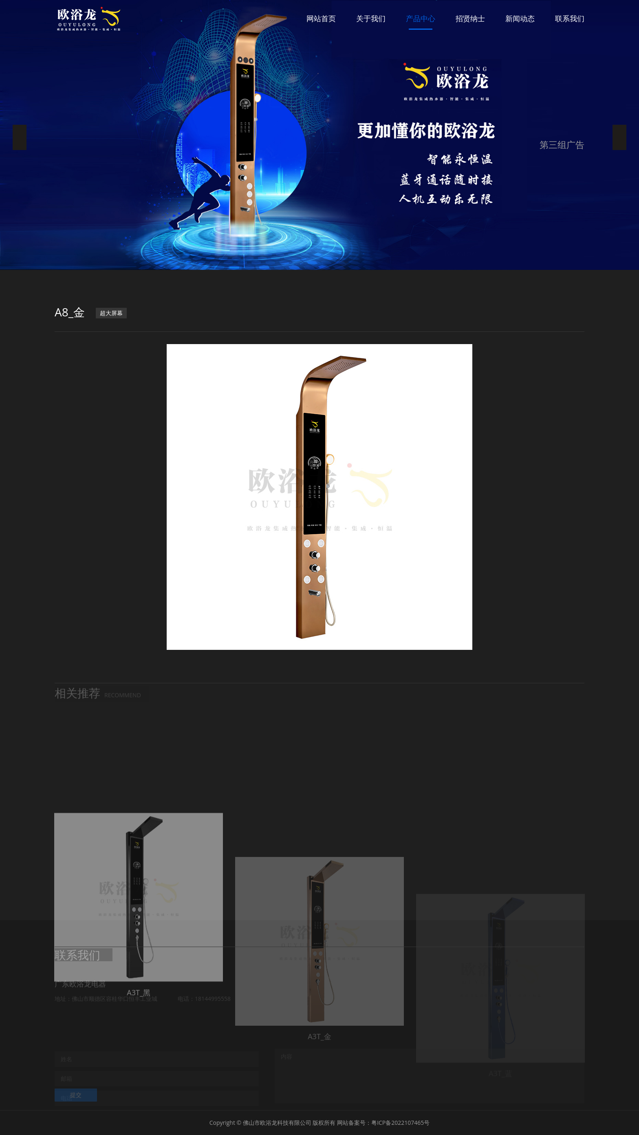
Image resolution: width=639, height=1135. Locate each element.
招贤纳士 (470, 18)
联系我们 (569, 18)
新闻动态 (520, 18)
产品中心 (420, 18)
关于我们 (371, 18)
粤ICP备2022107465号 (400, 1122)
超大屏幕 (111, 313)
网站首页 (321, 18)
